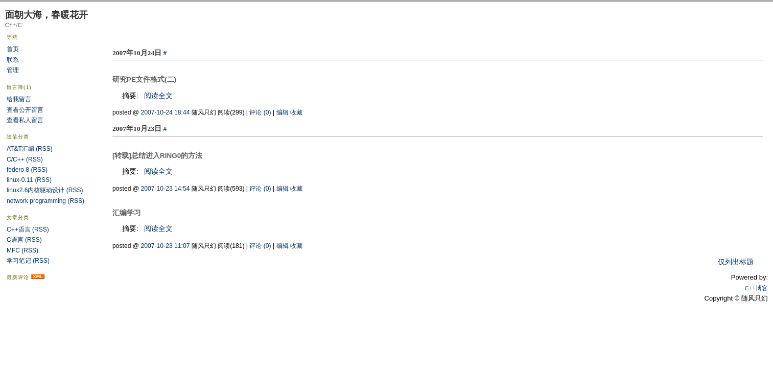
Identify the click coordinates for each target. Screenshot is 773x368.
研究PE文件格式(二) (144, 79)
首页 (13, 49)
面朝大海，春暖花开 (46, 15)
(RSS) (44, 148)
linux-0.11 (20, 179)
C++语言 (19, 229)
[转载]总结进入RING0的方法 (157, 155)
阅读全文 (158, 96)
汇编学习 (126, 213)
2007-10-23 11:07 (165, 245)
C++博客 (756, 288)
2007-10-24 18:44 (165, 112)
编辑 (282, 112)
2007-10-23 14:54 (165, 188)
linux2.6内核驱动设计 (35, 190)
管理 (13, 70)
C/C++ (16, 159)
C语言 (15, 239)
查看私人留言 (25, 120)
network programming (36, 200)
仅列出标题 (736, 262)
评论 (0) (260, 112)
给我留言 (19, 99)
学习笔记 (19, 260)
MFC (13, 250)
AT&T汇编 (20, 148)
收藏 (296, 112)
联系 (13, 59)
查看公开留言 (25, 109)
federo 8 (18, 169)
